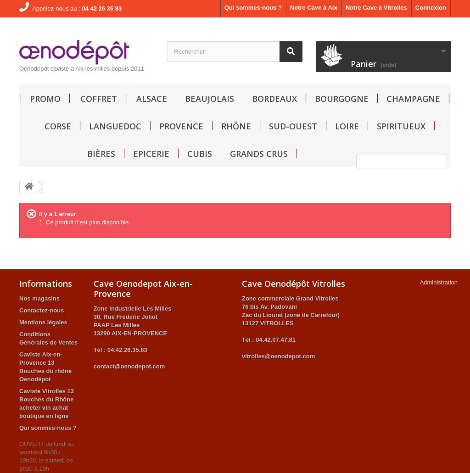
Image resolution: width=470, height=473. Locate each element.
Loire (347, 126)
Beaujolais (209, 98)
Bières (101, 153)
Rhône (236, 126)
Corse (58, 126)
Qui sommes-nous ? (253, 7)
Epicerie (151, 153)
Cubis (199, 153)
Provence (181, 126)
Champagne (413, 98)
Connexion (430, 7)
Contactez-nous (41, 310)
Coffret (98, 98)
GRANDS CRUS (259, 153)
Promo (45, 98)
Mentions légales (43, 322)
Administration (439, 282)
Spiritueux (401, 126)
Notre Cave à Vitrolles (376, 7)
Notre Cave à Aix (313, 7)
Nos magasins (39, 298)
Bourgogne (342, 98)
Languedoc (115, 126)
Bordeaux (274, 98)
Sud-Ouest (293, 126)
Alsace (151, 98)
